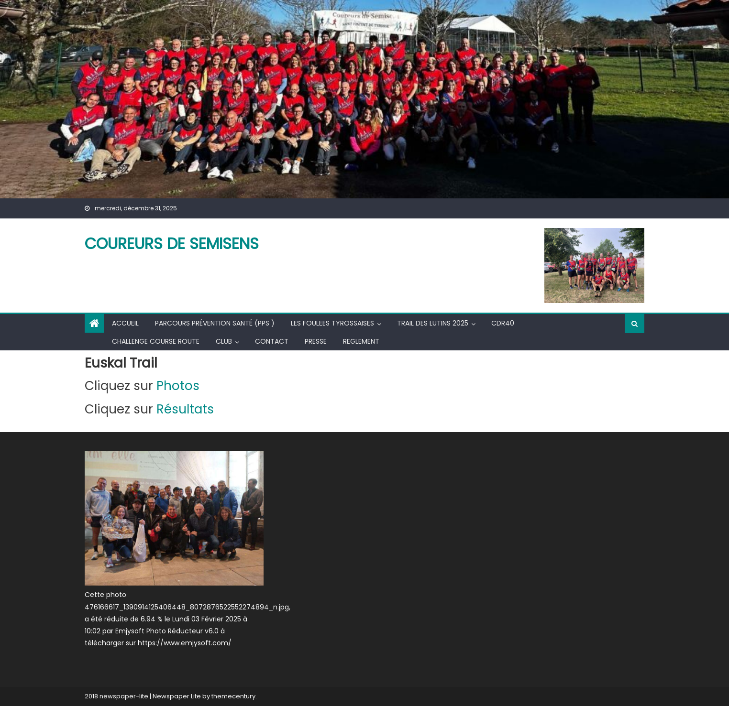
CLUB (224, 341)
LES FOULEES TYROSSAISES (332, 323)
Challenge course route (155, 341)
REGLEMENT (361, 341)
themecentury (233, 696)
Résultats (186, 409)
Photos (177, 385)
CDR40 (502, 323)
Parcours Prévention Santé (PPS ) (215, 323)
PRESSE (316, 341)
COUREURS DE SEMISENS (172, 243)
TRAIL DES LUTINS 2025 (432, 323)
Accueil (125, 323)
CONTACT (271, 341)
